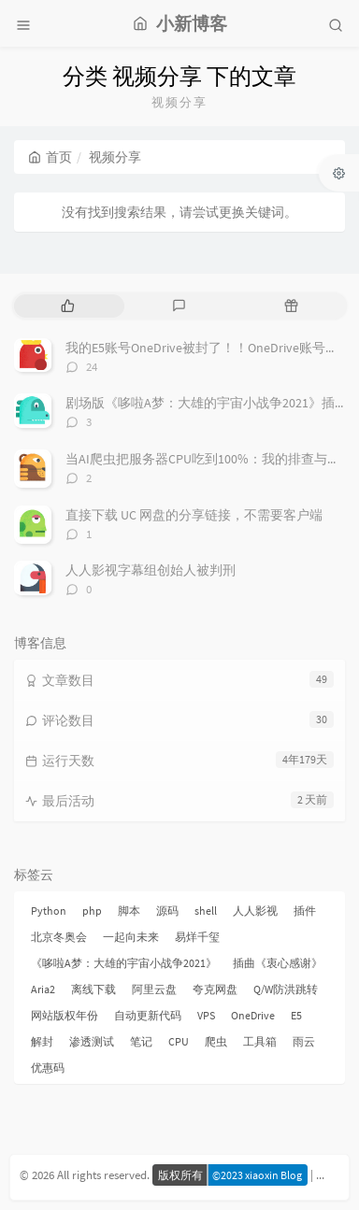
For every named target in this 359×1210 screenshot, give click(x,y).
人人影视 (255, 911)
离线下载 (93, 989)
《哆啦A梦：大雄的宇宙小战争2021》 (124, 963)
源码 (167, 911)
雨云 (304, 1041)
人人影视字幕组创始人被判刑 (150, 570)
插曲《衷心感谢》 (278, 963)
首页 (50, 157)
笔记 (141, 1041)
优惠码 (48, 1068)
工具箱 (260, 1041)
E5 (296, 1015)
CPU (178, 1041)
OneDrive (253, 1015)
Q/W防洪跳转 (285, 989)
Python (48, 911)
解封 (42, 1041)
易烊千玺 (197, 937)
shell (205, 911)
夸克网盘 (215, 989)
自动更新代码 (147, 1015)
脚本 (129, 911)
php (92, 911)
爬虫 (216, 1041)
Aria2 (43, 989)
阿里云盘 (154, 989)
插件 (305, 911)
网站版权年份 (64, 1015)
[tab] (67, 306)
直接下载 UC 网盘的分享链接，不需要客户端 (194, 514)
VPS (206, 1015)
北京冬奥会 (59, 937)
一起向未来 (131, 937)
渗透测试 (91, 1041)
